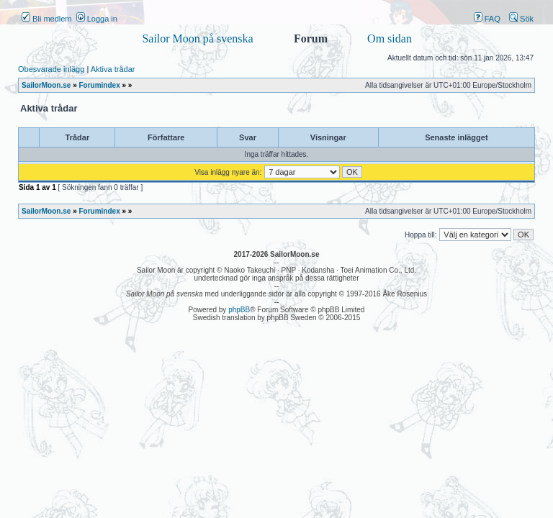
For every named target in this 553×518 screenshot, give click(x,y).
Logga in (96, 18)
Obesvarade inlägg (51, 69)
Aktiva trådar (113, 69)
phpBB (239, 310)
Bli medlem (46, 18)
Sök (521, 18)
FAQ (487, 18)
